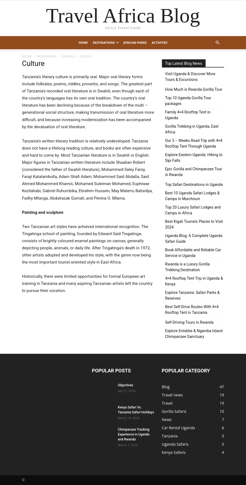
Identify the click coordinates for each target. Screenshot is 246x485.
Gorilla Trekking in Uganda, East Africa (192, 129)
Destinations (106, 42)
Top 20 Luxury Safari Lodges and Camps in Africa (193, 210)
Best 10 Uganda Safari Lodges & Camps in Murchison (192, 196)
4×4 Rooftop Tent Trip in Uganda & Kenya (194, 281)
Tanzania (68, 56)
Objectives (125, 385)
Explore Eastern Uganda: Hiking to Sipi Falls (194, 158)
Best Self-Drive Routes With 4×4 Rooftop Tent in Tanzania (192, 310)
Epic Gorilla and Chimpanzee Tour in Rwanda (193, 172)
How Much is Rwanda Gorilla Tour (193, 89)
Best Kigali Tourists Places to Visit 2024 (194, 224)
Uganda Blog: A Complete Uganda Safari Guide (194, 238)
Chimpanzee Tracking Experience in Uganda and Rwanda (134, 434)
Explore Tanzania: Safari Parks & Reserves (192, 295)
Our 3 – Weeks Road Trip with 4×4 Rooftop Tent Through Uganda (194, 143)
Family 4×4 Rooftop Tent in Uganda (188, 115)
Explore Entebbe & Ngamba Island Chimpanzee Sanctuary (194, 334)
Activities (159, 42)
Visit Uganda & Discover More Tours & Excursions (190, 77)
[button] (217, 42)
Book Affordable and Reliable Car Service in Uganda (193, 253)
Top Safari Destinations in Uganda (194, 184)
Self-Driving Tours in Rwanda (189, 322)
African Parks (135, 42)
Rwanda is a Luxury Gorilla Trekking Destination (187, 267)
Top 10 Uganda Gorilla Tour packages (188, 101)
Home (83, 42)
